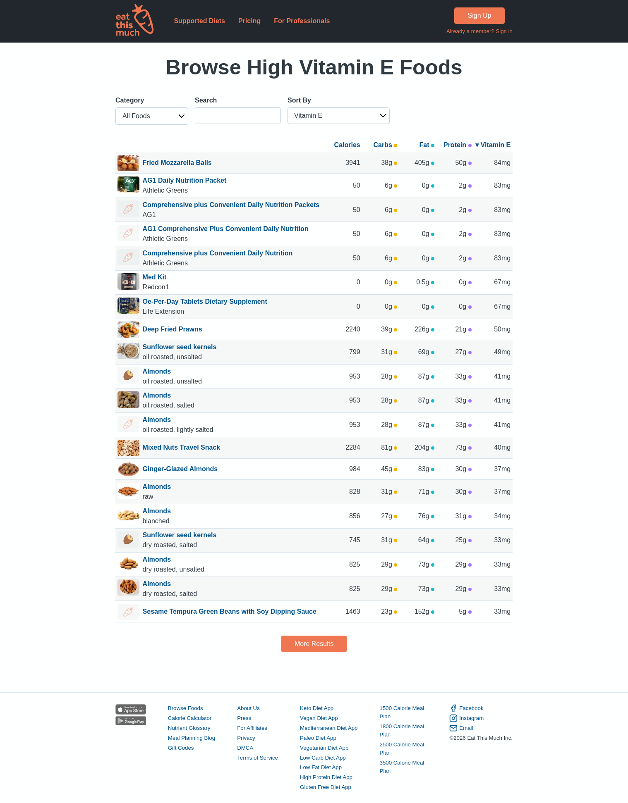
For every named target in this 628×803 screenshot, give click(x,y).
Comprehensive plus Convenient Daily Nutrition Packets (231, 204)
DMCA (245, 748)
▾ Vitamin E (493, 144)
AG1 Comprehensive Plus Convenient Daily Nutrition (226, 228)
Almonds (158, 371)
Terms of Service (257, 758)
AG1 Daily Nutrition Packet (185, 180)
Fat (426, 144)
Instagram (466, 718)
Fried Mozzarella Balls (177, 163)
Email (461, 728)
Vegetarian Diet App (324, 748)
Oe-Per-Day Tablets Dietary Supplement (205, 301)
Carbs (386, 144)
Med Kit (155, 277)
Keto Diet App (316, 708)
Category (129, 100)
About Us (248, 708)
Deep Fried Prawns (172, 330)
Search (206, 100)
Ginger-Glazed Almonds (180, 469)
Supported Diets (199, 20)
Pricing (249, 20)
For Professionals (302, 20)
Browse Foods (185, 708)
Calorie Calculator (189, 718)
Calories (347, 144)
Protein (457, 144)
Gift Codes (181, 748)
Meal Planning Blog (191, 738)
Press (244, 718)
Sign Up (479, 15)
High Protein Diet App (326, 777)
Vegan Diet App (319, 718)
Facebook (466, 708)
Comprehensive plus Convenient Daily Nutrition (218, 253)
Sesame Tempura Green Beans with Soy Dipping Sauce (229, 612)
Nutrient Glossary (189, 728)
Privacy (246, 738)
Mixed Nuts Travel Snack (182, 448)
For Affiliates (252, 728)
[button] (151, 116)
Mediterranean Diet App (328, 728)
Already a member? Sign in (479, 31)
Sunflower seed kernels (180, 346)
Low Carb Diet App (323, 758)
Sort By (299, 100)
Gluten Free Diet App (325, 787)
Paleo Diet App (318, 738)
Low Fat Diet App (321, 767)
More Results (314, 643)
